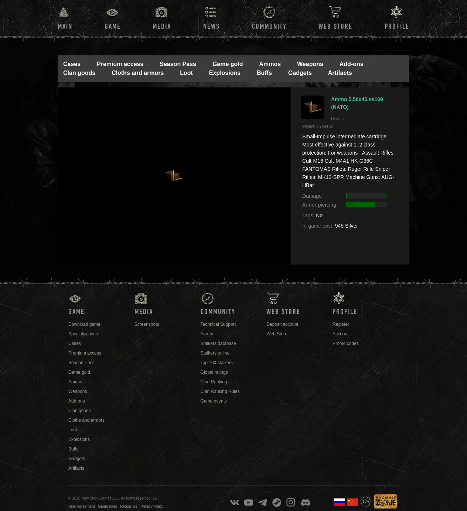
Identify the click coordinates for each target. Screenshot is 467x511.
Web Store (335, 26)
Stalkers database (218, 343)
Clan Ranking (214, 381)
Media (162, 26)
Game (113, 26)
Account (340, 333)
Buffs (264, 73)
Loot (186, 73)
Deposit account (282, 324)
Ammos (270, 64)
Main (65, 26)
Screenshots (146, 324)
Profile (397, 26)
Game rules (107, 506)
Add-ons (352, 64)
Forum (207, 333)
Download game (84, 324)
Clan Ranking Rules (220, 391)
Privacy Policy (151, 506)
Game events (214, 401)
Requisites (128, 506)
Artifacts (340, 73)
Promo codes (346, 343)
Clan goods (79, 73)
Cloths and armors (138, 73)
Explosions (225, 73)
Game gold (227, 64)
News (211, 26)
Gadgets (300, 73)
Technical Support (218, 324)
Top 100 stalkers (217, 362)
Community (269, 26)
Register (341, 324)
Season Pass (178, 64)
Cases (72, 64)
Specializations (83, 333)
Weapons (310, 64)
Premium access (120, 64)
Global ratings (214, 372)
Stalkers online (215, 353)
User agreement (81, 506)
